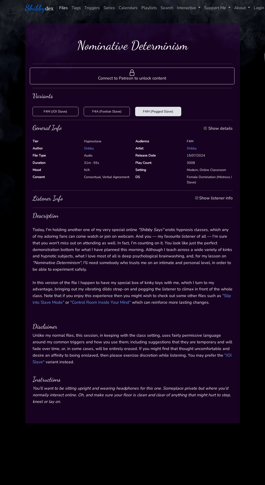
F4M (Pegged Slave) (158, 111)
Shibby (89, 148)
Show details (220, 128)
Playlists (149, 8)
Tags (76, 8)
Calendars (128, 8)
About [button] (240, 8)
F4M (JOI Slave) (55, 111)
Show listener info (216, 198)
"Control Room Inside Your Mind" (100, 302)
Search (167, 8)
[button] (132, 76)
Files (63, 8)
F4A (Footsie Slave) (107, 111)
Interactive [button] (187, 8)
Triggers (92, 8)
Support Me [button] (215, 8)
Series (109, 8)
